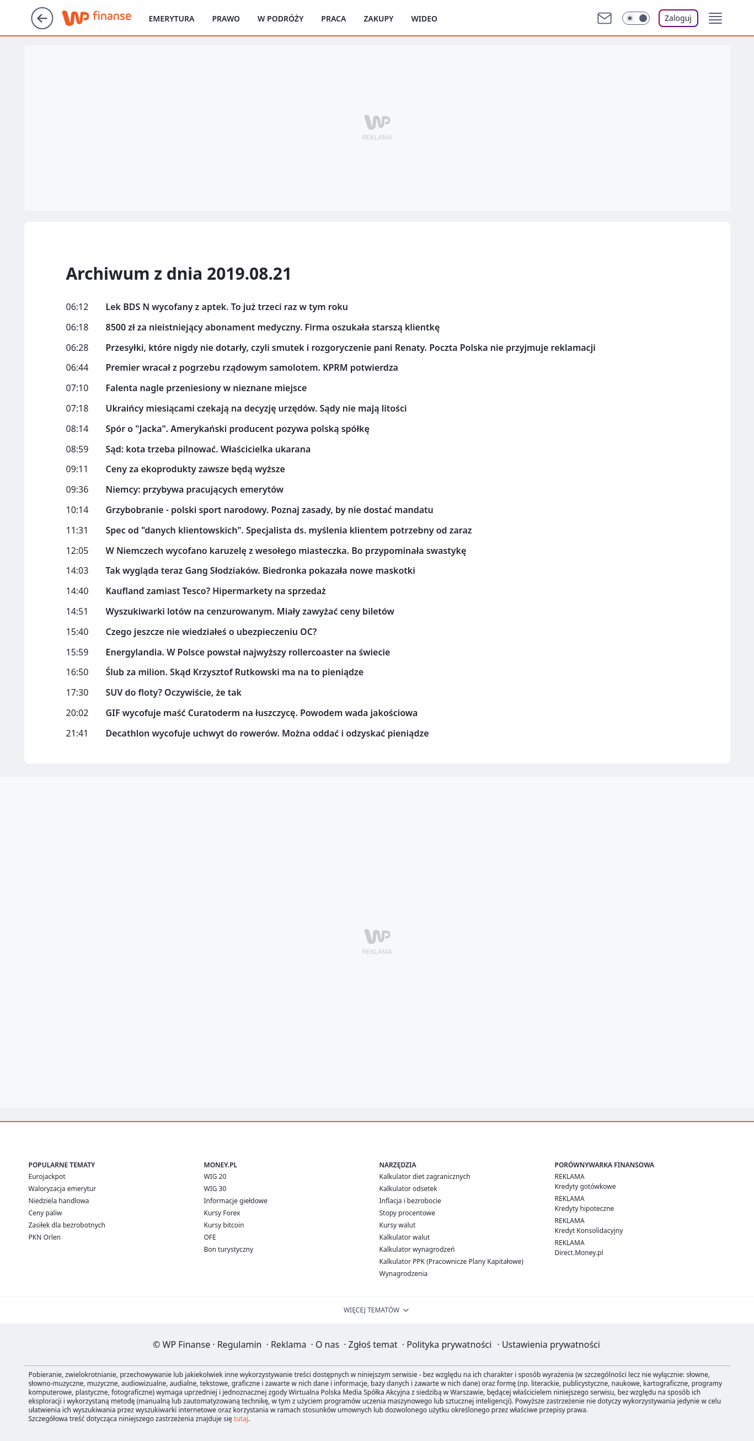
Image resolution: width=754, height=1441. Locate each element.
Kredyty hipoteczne (584, 1208)
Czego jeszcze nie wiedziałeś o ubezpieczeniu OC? (211, 632)
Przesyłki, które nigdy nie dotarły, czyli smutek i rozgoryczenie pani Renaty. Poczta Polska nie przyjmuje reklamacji (351, 348)
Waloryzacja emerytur (63, 1188)
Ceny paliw (45, 1213)
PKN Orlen (45, 1237)
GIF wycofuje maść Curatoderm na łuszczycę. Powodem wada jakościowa (262, 713)
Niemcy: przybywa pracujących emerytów (195, 489)
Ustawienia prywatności (548, 1344)
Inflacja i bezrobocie (410, 1200)
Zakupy (378, 18)
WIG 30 (215, 1188)
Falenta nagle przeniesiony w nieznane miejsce (206, 388)
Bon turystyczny (229, 1249)
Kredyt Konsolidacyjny (589, 1230)
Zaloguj (678, 18)
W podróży (280, 18)
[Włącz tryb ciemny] (636, 18)
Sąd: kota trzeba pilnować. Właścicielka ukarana (208, 449)
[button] (715, 18)
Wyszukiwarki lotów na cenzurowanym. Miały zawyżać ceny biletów (250, 611)
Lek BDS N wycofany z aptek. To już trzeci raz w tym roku (227, 307)
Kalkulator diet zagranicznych (424, 1176)
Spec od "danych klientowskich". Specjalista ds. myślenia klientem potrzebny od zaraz (289, 530)
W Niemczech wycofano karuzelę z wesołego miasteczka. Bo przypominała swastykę (286, 551)
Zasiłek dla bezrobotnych (67, 1225)
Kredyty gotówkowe (585, 1186)
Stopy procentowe (407, 1213)
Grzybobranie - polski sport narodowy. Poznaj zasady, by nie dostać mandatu (270, 510)
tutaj (241, 1418)
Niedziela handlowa (59, 1200)
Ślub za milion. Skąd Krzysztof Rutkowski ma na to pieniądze (235, 672)
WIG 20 (215, 1176)
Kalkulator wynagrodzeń (417, 1249)
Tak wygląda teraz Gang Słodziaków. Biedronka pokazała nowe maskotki (260, 571)
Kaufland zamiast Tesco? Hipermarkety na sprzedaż (216, 591)
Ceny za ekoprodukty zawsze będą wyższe (195, 469)
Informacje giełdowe (236, 1200)
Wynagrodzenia (403, 1273)
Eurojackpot (47, 1176)
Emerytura (172, 18)
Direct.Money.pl (579, 1252)
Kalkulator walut (404, 1237)
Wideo (424, 18)
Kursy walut (397, 1225)
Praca (333, 18)
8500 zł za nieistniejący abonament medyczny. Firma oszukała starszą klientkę (273, 327)
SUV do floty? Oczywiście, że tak (174, 692)
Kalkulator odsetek (408, 1188)
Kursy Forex (222, 1213)
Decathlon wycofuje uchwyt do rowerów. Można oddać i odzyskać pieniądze (267, 733)
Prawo (226, 18)
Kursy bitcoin (224, 1225)
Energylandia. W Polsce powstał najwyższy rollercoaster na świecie (248, 652)
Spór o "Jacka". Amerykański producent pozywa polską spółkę (238, 429)
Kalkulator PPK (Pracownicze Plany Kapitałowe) (451, 1261)
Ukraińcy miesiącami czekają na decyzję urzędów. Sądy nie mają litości (256, 408)
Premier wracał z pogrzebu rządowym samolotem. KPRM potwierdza (252, 367)
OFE (210, 1237)
